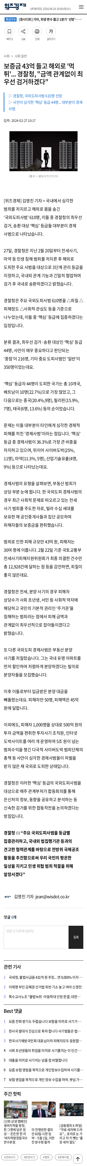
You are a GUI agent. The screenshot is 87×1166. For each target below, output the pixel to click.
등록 (76, 937)
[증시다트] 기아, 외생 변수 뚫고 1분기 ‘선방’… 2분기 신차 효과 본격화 (43, 19)
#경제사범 (63, 1157)
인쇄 (37, 30)
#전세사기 (9, 1157)
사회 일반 (21, 56)
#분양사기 (29, 1157)
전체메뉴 (81, 7)
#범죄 (46, 1157)
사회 (6, 56)
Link (23, 30)
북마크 (9, 30)
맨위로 (77, 1159)
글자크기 (51, 30)
